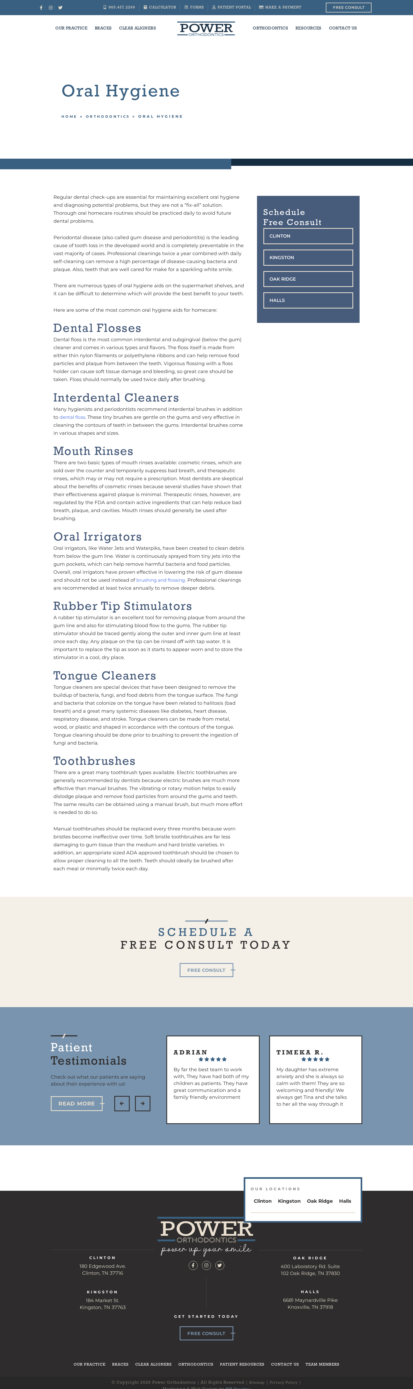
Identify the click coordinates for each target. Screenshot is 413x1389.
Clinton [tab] (263, 1201)
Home (70, 116)
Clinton (280, 236)
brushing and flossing (162, 580)
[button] (308, 236)
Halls (277, 302)
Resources (309, 28)
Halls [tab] (345, 1201)
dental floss (73, 417)
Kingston (282, 258)
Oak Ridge (283, 280)
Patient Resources (244, 1365)
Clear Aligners (137, 28)
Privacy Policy (285, 1384)
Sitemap (255, 1384)
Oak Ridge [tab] (320, 1201)
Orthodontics (270, 28)
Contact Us (343, 28)
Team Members (329, 1365)
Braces (103, 28)
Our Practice (71, 28)
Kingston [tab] (289, 1201)
